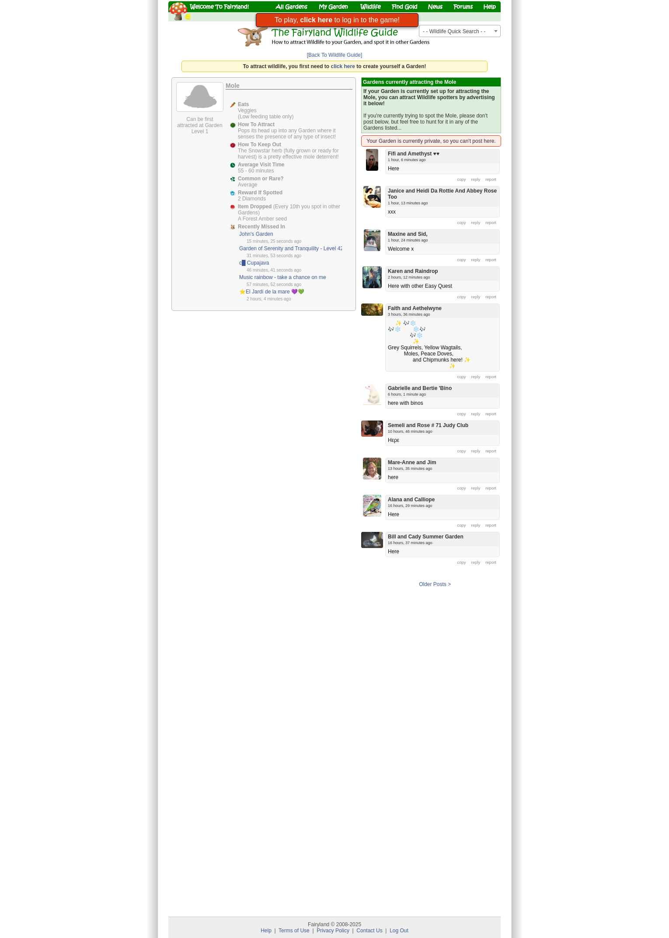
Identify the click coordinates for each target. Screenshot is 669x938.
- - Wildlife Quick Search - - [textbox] (454, 31)
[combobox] (460, 31)
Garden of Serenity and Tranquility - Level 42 (291, 248)
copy (461, 179)
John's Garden (256, 234)
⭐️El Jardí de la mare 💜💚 (271, 292)
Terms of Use (294, 931)
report (490, 179)
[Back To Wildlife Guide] (334, 55)
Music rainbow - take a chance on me (282, 277)
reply (476, 179)
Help (266, 931)
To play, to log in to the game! (337, 20)
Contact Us (369, 931)
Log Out (399, 931)
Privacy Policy (333, 931)
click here (343, 66)
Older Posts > (435, 584)
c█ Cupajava (254, 263)
